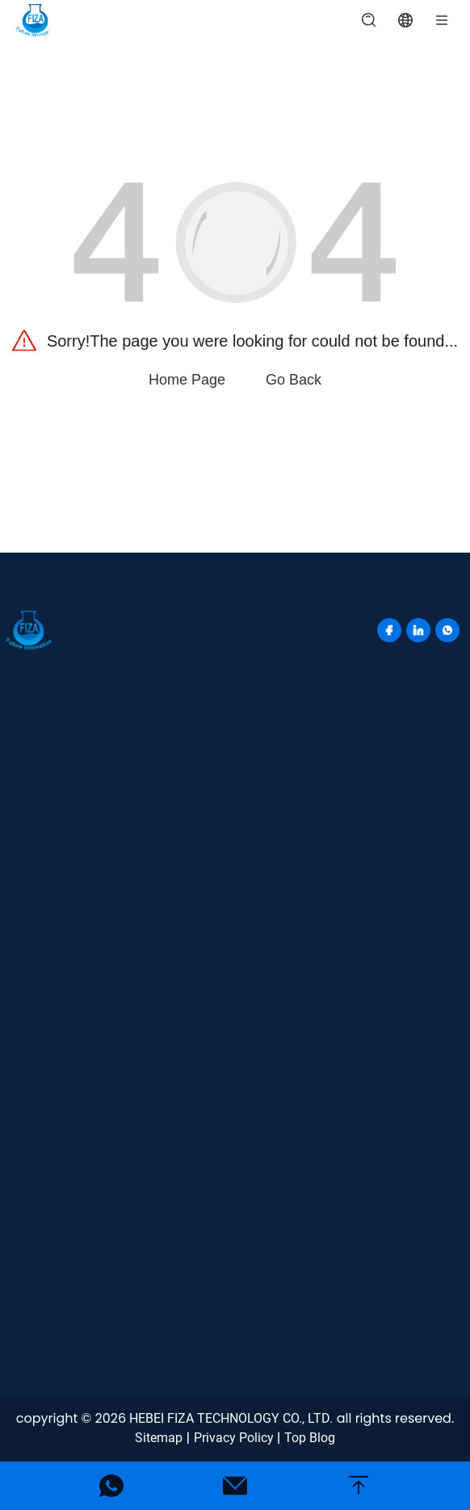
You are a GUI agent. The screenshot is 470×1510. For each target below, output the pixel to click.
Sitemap (159, 1437)
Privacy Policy (234, 1437)
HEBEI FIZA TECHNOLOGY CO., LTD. (231, 1418)
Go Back (293, 380)
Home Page (187, 380)
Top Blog (309, 1437)
